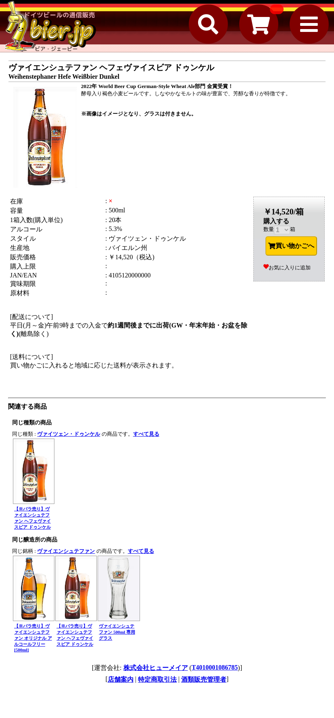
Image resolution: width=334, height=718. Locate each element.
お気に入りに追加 (287, 268)
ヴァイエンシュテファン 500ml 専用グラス (117, 632)
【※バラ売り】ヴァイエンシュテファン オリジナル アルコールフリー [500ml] (33, 638)
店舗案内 (121, 679)
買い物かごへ (291, 246)
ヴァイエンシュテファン (66, 551)
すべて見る (146, 434)
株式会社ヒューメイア (155, 667)
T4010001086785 (215, 667)
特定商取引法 (157, 679)
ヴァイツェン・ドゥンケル (68, 434)
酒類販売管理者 (203, 679)
